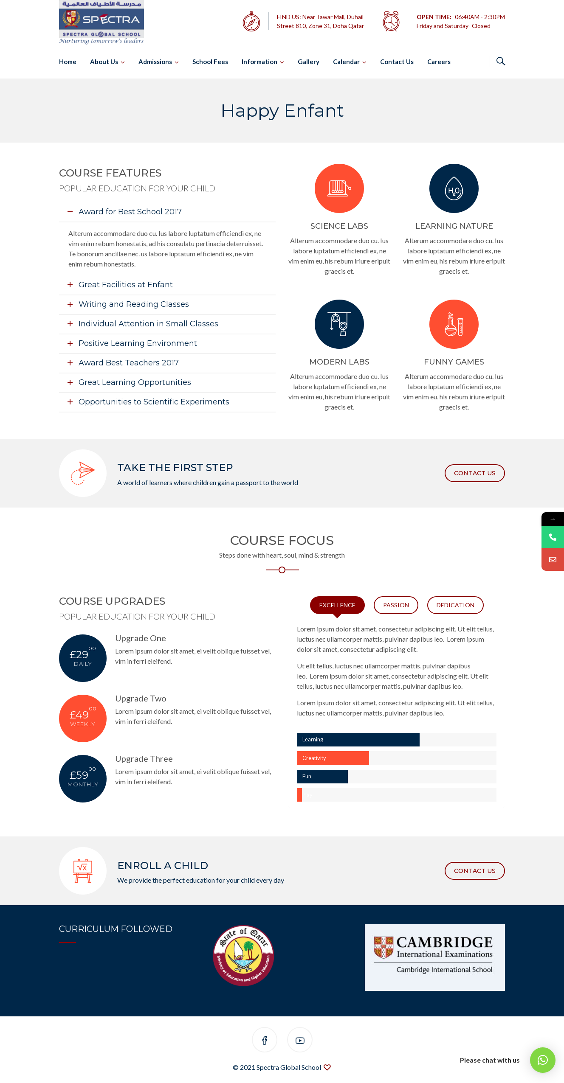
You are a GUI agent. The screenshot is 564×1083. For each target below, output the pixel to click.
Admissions (155, 61)
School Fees (210, 61)
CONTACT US (475, 473)
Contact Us (397, 61)
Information (259, 61)
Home (67, 61)
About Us (104, 61)
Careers (439, 61)
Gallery (308, 61)
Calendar (346, 61)
